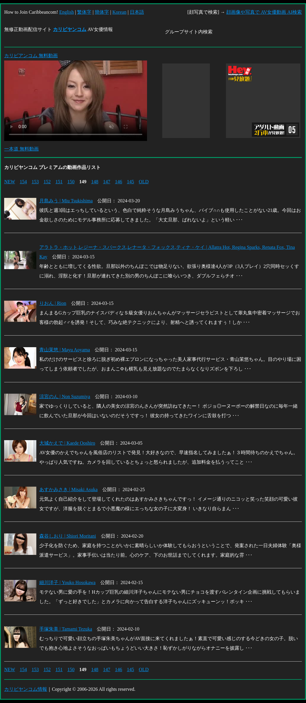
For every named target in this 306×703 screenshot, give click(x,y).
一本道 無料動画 (21, 148)
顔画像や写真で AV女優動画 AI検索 (264, 12)
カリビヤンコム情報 (25, 689)
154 (23, 181)
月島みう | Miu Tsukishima (66, 200)
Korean (120, 12)
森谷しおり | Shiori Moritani (67, 535)
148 (94, 181)
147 (106, 181)
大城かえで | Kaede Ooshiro (67, 443)
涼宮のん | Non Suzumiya (64, 396)
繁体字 (84, 12)
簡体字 (102, 12)
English (66, 12)
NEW (9, 181)
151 (59, 181)
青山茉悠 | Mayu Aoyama (64, 349)
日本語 (137, 12)
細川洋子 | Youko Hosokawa (67, 582)
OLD (144, 181)
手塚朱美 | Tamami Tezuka (65, 628)
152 (47, 181)
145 (130, 181)
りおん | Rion (52, 303)
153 (35, 181)
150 (70, 181)
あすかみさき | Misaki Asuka (68, 489)
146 (118, 181)
